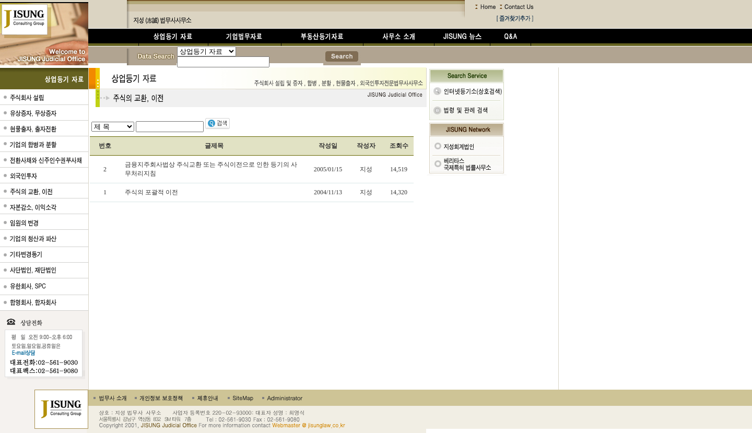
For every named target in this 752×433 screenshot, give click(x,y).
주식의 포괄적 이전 (151, 192)
